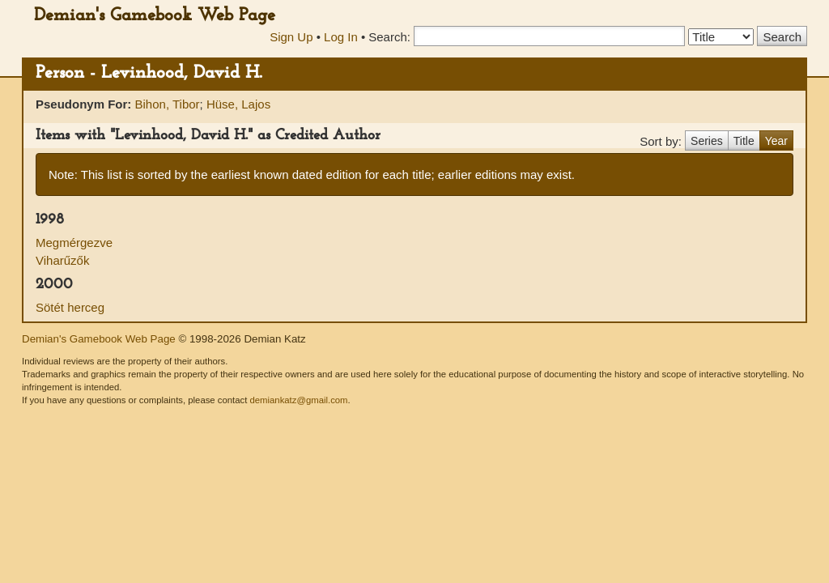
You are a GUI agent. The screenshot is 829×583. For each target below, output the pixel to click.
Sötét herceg (70, 307)
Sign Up (291, 37)
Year (776, 140)
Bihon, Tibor (167, 104)
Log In (341, 37)
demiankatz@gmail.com (298, 400)
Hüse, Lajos (238, 104)
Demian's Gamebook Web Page (154, 15)
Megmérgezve (74, 242)
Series (707, 140)
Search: (389, 37)
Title (744, 140)
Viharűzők (62, 260)
